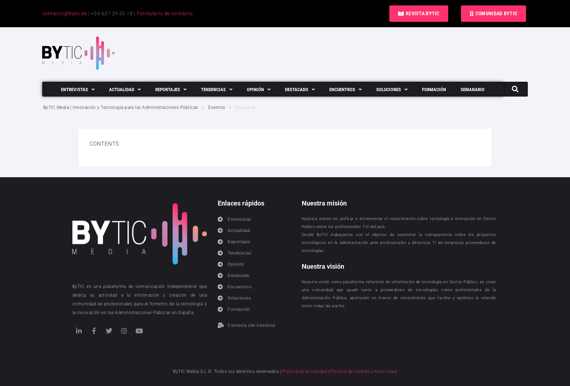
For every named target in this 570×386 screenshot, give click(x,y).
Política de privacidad (304, 371)
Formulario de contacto (165, 13)
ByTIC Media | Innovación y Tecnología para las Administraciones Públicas (120, 107)
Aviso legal (385, 371)
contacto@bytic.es (64, 13)
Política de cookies (350, 371)
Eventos (216, 107)
